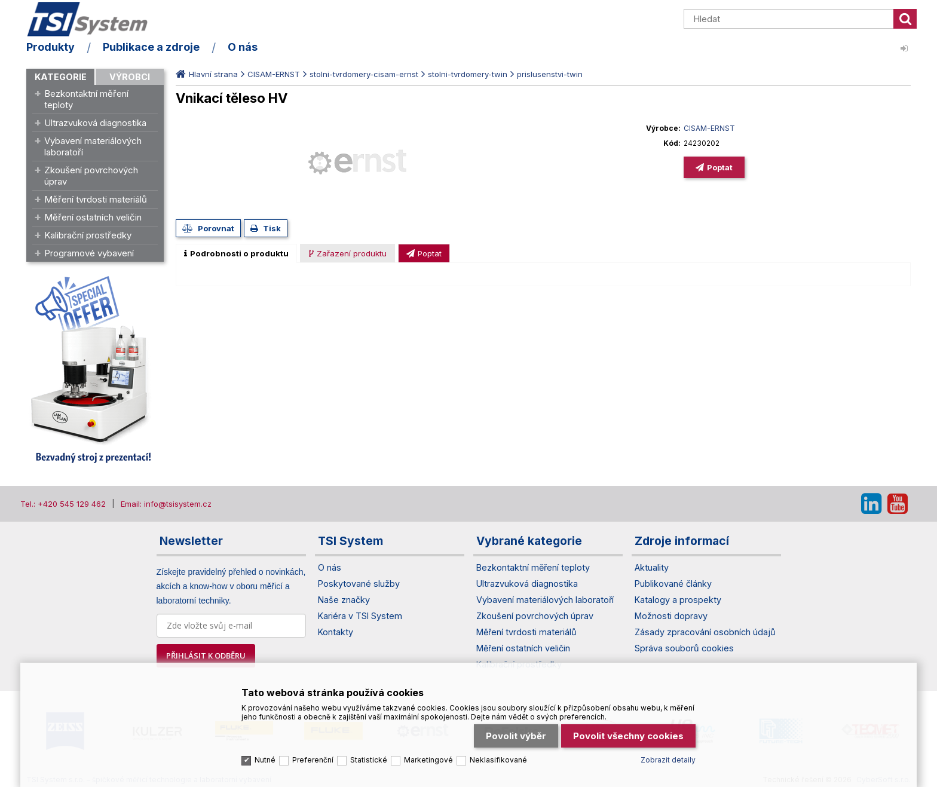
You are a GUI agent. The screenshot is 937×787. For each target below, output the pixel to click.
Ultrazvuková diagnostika (95, 122)
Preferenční (312, 756)
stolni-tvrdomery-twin (467, 74)
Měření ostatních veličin (93, 217)
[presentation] (236, 253)
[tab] (236, 253)
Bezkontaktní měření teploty (86, 99)
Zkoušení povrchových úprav (91, 175)
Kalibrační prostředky (87, 235)
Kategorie (61, 77)
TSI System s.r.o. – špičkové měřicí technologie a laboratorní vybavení (95, 20)
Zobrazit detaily (668, 756)
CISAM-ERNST (273, 74)
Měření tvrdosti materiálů (95, 199)
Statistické (368, 756)
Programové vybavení (89, 253)
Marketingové (428, 756)
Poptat (720, 167)
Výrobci (129, 77)
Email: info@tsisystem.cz (166, 504)
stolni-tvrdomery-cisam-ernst (364, 74)
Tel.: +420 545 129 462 (63, 504)
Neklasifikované (498, 756)
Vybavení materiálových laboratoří (93, 146)
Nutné (265, 756)
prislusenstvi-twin (550, 74)
